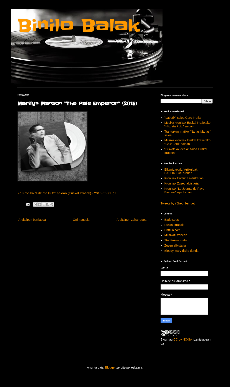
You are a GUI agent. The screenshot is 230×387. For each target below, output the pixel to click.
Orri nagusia (81, 219)
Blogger (110, 367)
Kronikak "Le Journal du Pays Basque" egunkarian (184, 190)
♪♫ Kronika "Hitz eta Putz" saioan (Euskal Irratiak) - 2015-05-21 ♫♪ (66, 193)
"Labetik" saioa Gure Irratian (183, 117)
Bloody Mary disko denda (181, 250)
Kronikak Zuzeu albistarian (182, 183)
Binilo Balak (78, 26)
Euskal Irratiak (174, 225)
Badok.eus (171, 219)
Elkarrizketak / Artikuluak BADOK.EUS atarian (181, 171)
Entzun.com (172, 230)
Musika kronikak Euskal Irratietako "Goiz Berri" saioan (187, 142)
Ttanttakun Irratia (175, 240)
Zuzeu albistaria (175, 245)
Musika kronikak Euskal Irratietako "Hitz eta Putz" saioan (187, 124)
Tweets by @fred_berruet (178, 203)
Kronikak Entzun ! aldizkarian (184, 178)
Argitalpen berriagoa (32, 219)
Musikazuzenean (175, 235)
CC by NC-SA (182, 339)
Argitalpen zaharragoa (131, 219)
